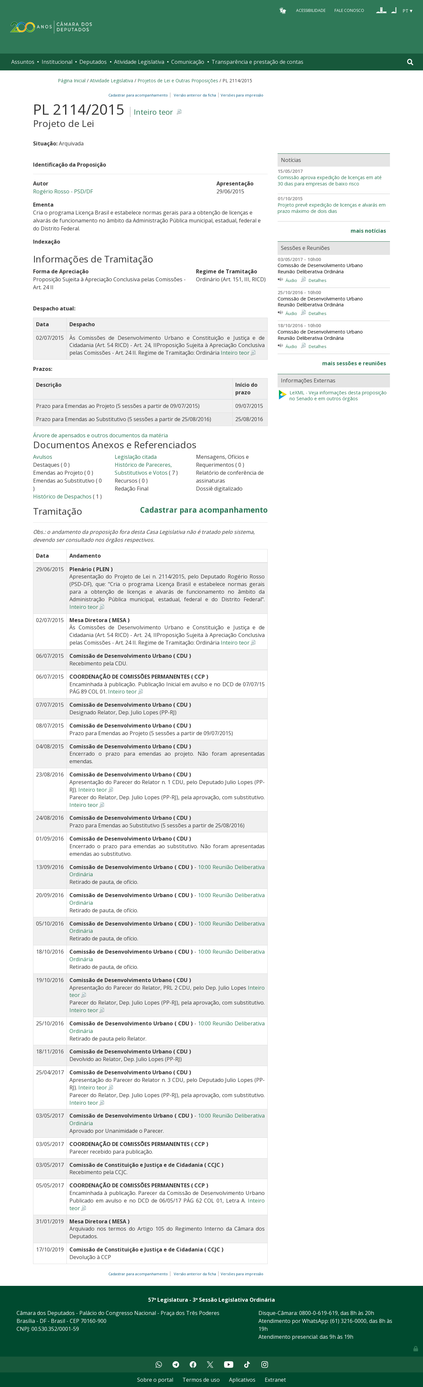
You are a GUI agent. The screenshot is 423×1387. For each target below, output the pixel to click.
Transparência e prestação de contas (257, 61)
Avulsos (42, 456)
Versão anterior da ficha (195, 95)
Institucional (57, 61)
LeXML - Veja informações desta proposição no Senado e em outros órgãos (332, 396)
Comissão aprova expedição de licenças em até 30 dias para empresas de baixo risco (330, 181)
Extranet (275, 1379)
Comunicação (187, 61)
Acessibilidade (311, 10)
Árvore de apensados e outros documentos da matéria (100, 435)
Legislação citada (136, 456)
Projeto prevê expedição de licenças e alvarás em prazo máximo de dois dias (332, 208)
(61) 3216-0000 (348, 1321)
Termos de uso (201, 1379)
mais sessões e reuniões (354, 363)
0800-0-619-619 (318, 1313)
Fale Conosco (349, 10)
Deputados (93, 61)
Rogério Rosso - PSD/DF (63, 191)
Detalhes (318, 280)
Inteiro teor (153, 112)
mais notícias (368, 230)
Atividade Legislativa (139, 61)
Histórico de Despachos (62, 496)
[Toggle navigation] (410, 62)
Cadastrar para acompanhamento (139, 95)
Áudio (291, 280)
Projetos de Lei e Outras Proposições (177, 80)
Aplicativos (242, 1379)
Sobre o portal (155, 1379)
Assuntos (22, 61)
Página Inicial (72, 80)
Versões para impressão (241, 95)
